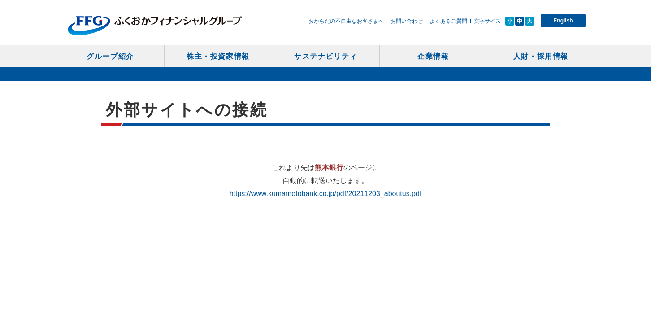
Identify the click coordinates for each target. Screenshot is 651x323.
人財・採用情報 (541, 56)
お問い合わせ (407, 21)
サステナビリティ (325, 56)
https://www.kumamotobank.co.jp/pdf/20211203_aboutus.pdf (326, 193)
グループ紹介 (110, 56)
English (563, 20)
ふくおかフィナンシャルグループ (155, 25)
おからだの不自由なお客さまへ (346, 21)
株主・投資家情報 (218, 56)
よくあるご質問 (448, 21)
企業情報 (433, 56)
